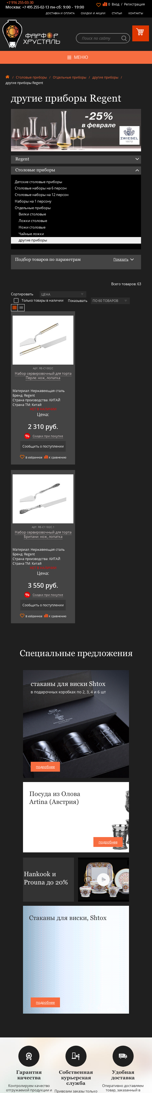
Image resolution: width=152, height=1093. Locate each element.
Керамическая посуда (76, 995)
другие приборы (105, 77)
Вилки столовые (32, 214)
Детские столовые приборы (38, 181)
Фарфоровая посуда (76, 991)
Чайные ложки (31, 233)
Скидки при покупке (47, 436)
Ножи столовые (32, 227)
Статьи (117, 13)
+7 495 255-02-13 (35, 7)
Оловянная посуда (76, 1007)
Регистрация (134, 4)
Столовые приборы (31, 77)
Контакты (135, 13)
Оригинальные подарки (76, 1019)
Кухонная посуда (76, 1011)
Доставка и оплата (60, 13)
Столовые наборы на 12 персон (41, 194)
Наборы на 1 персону (33, 201)
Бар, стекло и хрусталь (76, 999)
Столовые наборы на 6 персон (41, 188)
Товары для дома (76, 1015)
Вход (115, 4)
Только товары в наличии (39, 300)
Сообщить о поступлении (42, 446)
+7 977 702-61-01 (76, 1052)
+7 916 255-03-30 (20, 2)
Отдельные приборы (69, 77)
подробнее (45, 607)
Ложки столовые (33, 220)
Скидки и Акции (93, 13)
